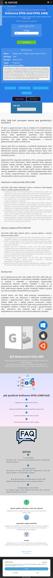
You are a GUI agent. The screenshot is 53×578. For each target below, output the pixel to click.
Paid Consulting (26, 577)
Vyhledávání (26, 42)
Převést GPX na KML (24, 88)
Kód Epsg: (26, 30)
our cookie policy (19, 565)
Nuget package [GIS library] (19, 99)
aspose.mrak (33, 21)
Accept (26, 568)
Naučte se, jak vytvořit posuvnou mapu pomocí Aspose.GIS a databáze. (26, 10)
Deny (37, 572)
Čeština (48, 2)
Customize (15, 572)
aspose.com (26, 21)
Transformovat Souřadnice (40, 88)
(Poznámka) (26, 553)
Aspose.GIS (17, 543)
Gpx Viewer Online (10, 88)
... (26, 109)
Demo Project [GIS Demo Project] (33, 99)
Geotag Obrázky (26, 93)
